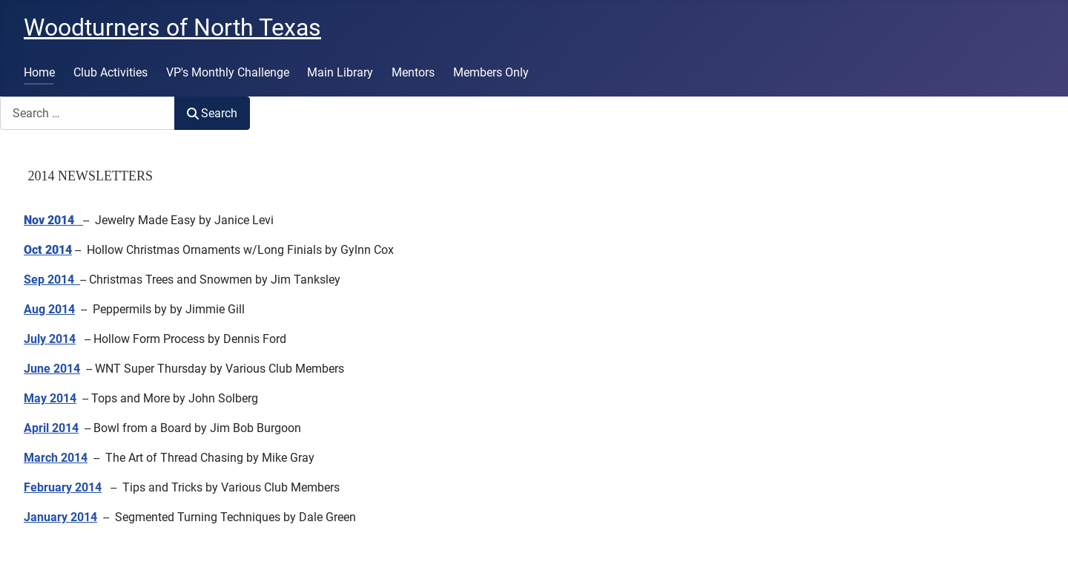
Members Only (491, 72)
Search (212, 113)
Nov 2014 (49, 220)
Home (39, 72)
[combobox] (87, 113)
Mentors (413, 72)
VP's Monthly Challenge (227, 72)
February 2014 (63, 487)
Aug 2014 (49, 309)
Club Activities (110, 72)
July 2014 (50, 339)
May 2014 (50, 398)
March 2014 (56, 458)
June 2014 (52, 369)
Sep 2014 (49, 279)
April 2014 (51, 428)
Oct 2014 (48, 250)
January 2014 (60, 517)
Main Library (340, 72)
